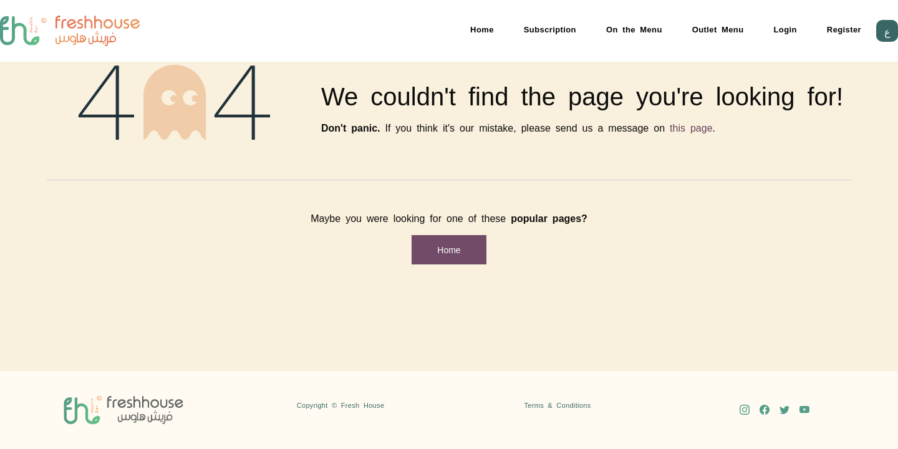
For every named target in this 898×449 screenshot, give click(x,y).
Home (482, 29)
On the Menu (634, 29)
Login (785, 29)
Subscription (550, 29)
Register (844, 29)
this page (691, 127)
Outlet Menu (718, 29)
